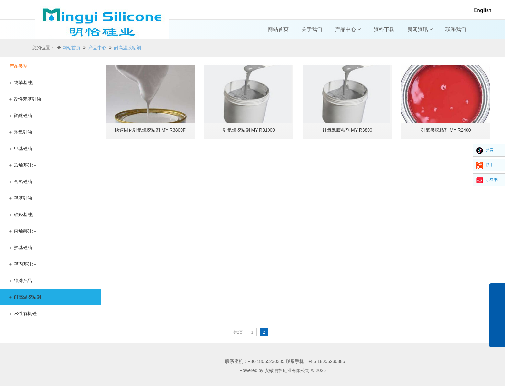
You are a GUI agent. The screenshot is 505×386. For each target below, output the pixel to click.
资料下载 (384, 29)
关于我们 (312, 29)
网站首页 (278, 29)
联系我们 (455, 29)
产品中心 (347, 29)
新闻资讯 (420, 29)
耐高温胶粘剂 (127, 47)
